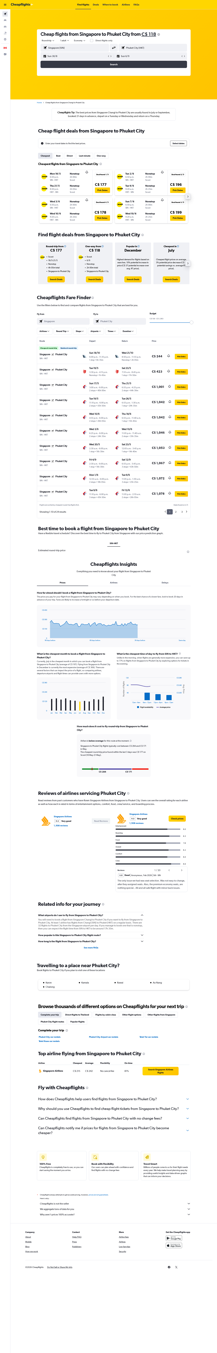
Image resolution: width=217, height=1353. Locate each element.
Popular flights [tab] (77, 1021)
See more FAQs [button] (91, 947)
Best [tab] (58, 156)
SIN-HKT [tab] (114, 543)
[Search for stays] (5, 20)
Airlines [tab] (113, 582)
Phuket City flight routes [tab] (52, 1021)
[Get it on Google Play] (174, 1241)
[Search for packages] (5, 33)
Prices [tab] (62, 582)
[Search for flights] (5, 14)
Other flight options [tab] (131, 1014)
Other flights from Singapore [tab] (161, 1014)
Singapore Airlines (63, 816)
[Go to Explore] (5, 39)
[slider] (191, 322)
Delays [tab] (165, 582)
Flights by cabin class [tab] (105, 1014)
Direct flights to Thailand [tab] (77, 1014)
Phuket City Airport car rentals (103, 1036)
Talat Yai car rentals (149, 1036)
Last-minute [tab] (84, 156)
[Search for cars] (5, 27)
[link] (56, 279)
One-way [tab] (101, 156)
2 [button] (175, 511)
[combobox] (48, 40)
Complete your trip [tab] (50, 1014)
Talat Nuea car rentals (49, 1040)
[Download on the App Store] (174, 1248)
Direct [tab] (70, 156)
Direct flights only (104, 40)
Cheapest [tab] (45, 156)
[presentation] (158, 34)
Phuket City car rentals (49, 1036)
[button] (5, 4)
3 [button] (182, 511)
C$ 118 (149, 34)
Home (39, 103)
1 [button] (169, 511)
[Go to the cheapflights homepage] (22, 4)
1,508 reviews (61, 825)
